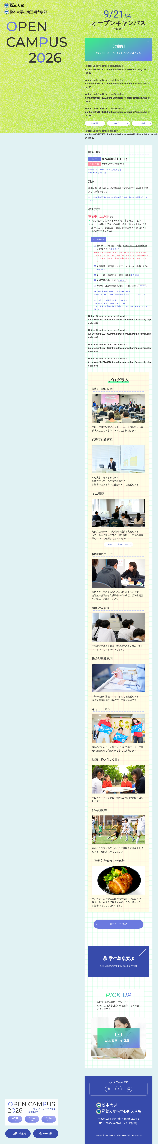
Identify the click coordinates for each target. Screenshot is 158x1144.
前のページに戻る (118, 924)
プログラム (117, 123)
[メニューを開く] (150, 7)
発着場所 (116, 249)
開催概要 (94, 123)
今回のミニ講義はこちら (118, 544)
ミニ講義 (141, 123)
